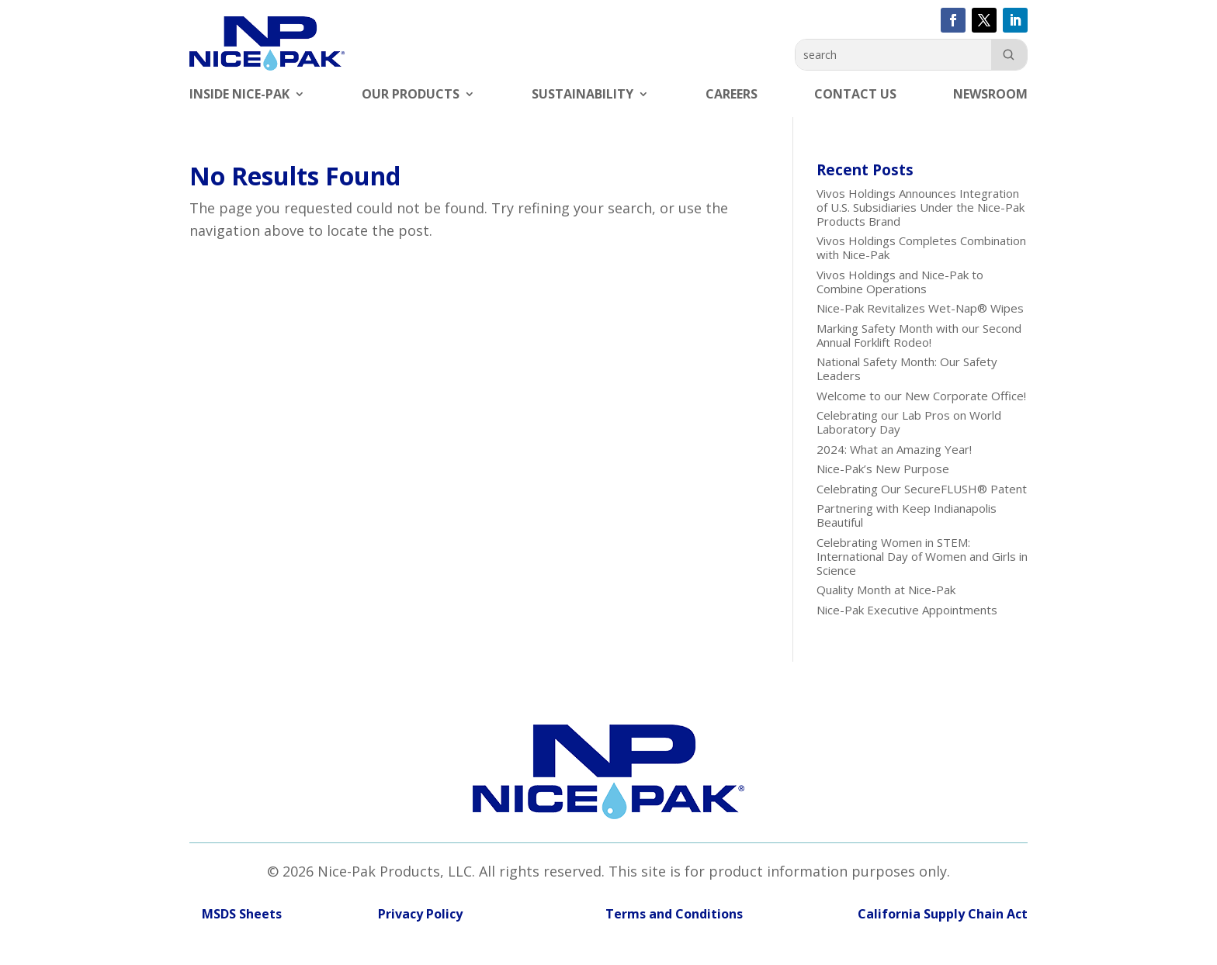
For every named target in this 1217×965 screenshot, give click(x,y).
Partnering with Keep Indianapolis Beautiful (907, 515)
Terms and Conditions (615, 913)
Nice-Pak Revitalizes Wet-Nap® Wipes (920, 308)
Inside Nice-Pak (239, 95)
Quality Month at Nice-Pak (886, 589)
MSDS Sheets (242, 913)
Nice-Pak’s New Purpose (883, 468)
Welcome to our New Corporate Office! (921, 395)
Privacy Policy (420, 913)
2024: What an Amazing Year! (894, 449)
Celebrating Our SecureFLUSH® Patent (922, 488)
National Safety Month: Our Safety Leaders (907, 368)
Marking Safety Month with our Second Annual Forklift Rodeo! (919, 335)
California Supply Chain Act (943, 913)
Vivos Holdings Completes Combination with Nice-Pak (921, 247)
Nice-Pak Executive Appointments (907, 609)
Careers (732, 95)
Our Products (410, 95)
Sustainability (582, 95)
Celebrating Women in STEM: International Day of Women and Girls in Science (922, 556)
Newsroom (990, 95)
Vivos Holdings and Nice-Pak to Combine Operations (900, 281)
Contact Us (855, 95)
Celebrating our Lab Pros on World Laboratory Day (909, 422)
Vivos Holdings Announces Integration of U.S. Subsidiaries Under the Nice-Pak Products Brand (921, 207)
